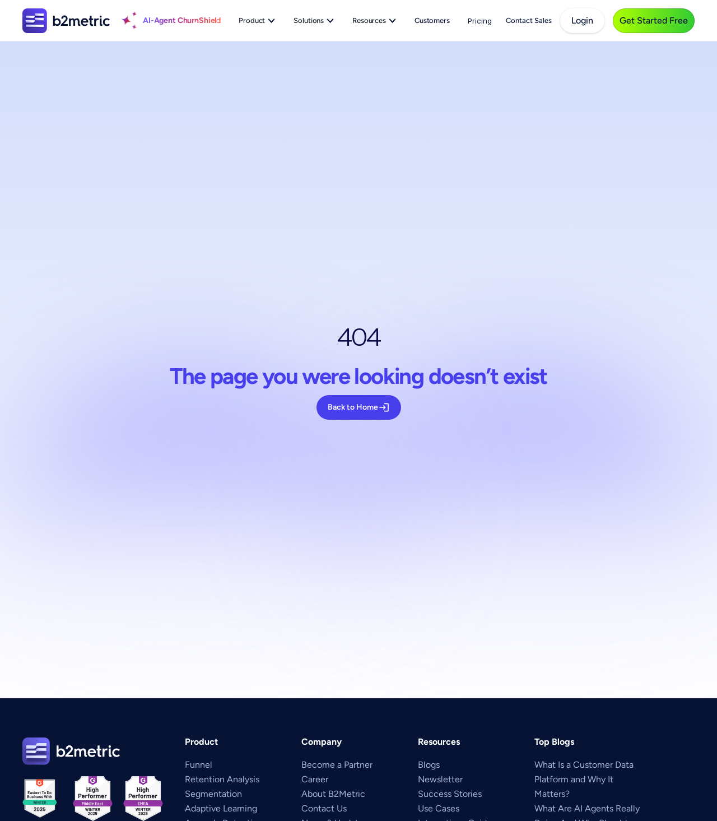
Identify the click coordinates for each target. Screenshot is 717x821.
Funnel (198, 764)
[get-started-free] (654, 20)
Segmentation (213, 793)
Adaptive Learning (221, 808)
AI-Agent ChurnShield (182, 20)
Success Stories (450, 793)
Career (314, 779)
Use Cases (438, 808)
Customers (432, 20)
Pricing (480, 20)
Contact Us (324, 808)
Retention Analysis (222, 779)
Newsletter (440, 779)
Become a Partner (337, 764)
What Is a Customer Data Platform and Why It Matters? (585, 779)
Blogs (429, 764)
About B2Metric (333, 793)
